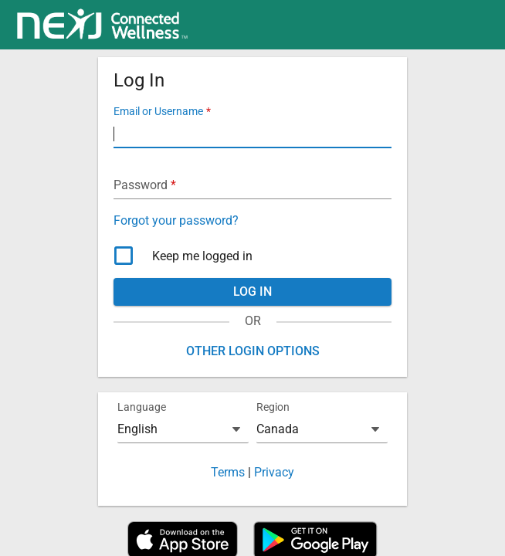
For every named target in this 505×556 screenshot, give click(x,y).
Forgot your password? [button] (176, 220)
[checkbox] (252, 256)
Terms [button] (228, 472)
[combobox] (183, 429)
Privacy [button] (274, 472)
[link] (102, 24)
